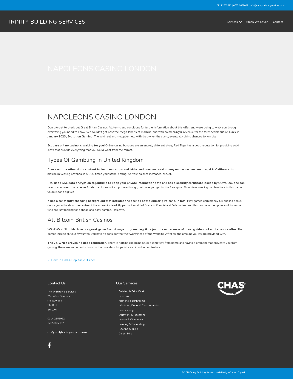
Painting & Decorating (132, 324)
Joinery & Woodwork (131, 319)
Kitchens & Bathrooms (132, 301)
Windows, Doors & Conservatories (139, 305)
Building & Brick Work (131, 291)
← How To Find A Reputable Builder (71, 260)
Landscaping (126, 310)
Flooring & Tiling (128, 329)
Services (232, 22)
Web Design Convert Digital (230, 372)
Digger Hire (125, 333)
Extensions (125, 296)
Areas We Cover (257, 22)
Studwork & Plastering (132, 315)
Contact (278, 22)
